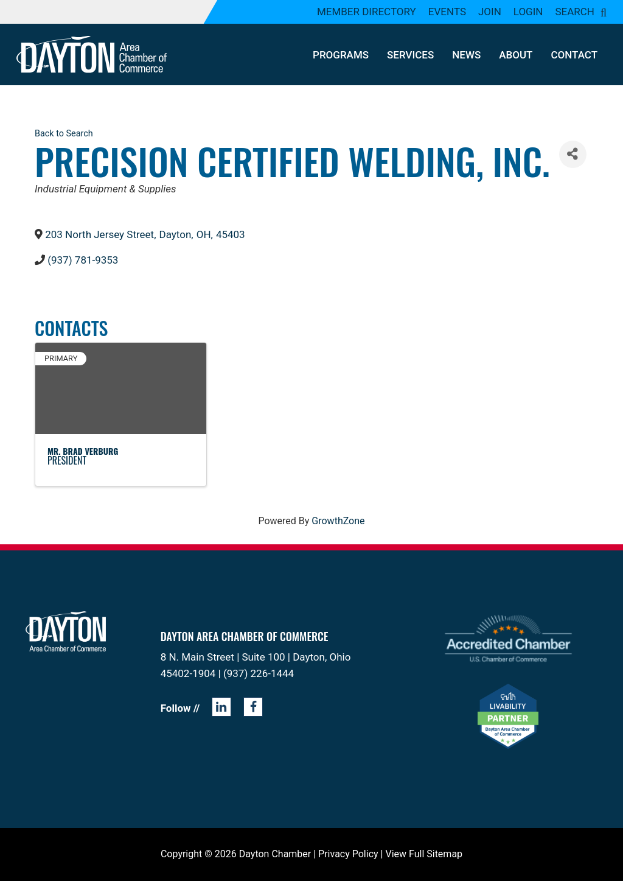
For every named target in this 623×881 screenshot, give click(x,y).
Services (410, 55)
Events (447, 11)
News (466, 55)
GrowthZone (338, 521)
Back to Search (64, 133)
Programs (341, 55)
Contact (574, 55)
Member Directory (366, 11)
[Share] (572, 154)
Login (528, 11)
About (515, 55)
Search (574, 11)
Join (489, 11)
